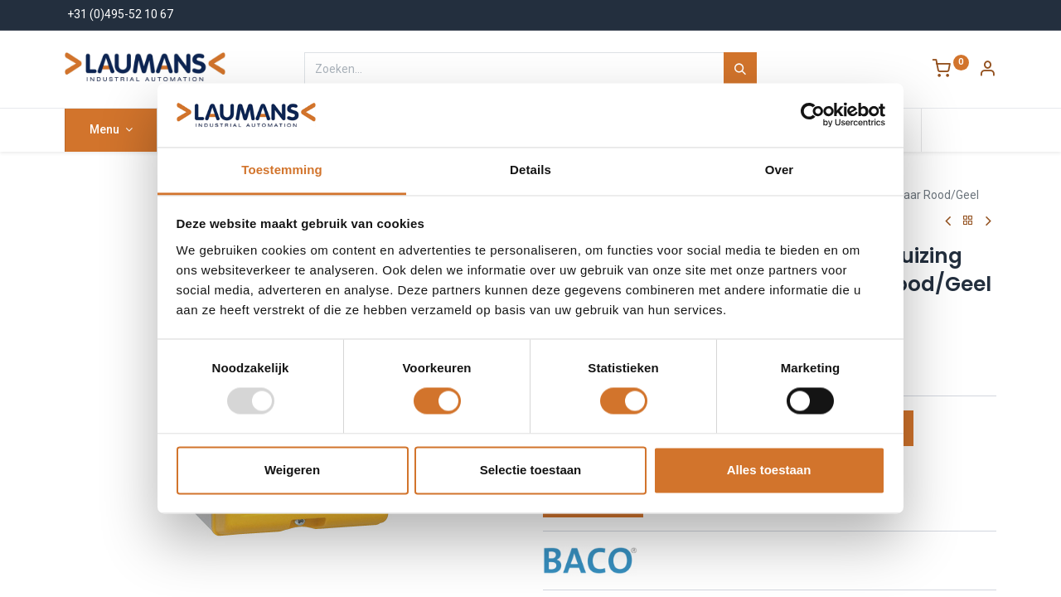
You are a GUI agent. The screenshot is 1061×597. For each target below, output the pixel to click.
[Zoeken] (740, 68)
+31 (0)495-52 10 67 (120, 14)
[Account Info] (987, 70)
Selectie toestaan (531, 470)
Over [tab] (779, 170)
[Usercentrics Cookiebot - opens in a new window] (812, 115)
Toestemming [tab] (281, 170)
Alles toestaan (769, 470)
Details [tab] (530, 170)
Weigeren (292, 470)
